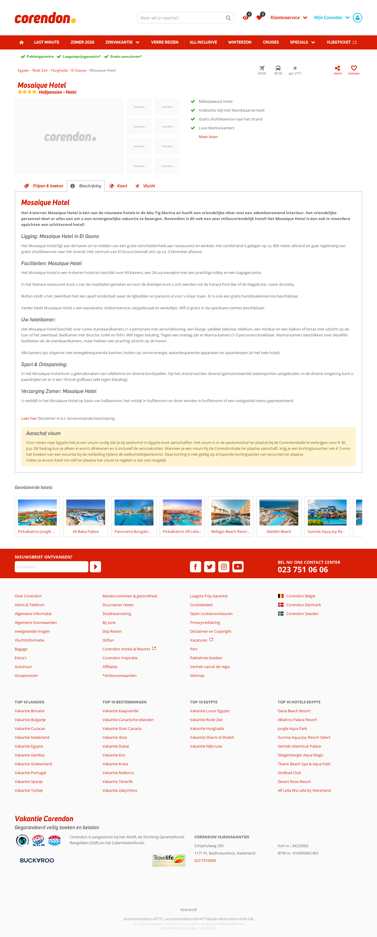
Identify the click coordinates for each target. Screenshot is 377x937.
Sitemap (197, 675)
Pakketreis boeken (206, 657)
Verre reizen (164, 42)
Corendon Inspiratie (120, 657)
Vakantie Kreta (115, 763)
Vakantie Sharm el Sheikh (212, 737)
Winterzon (240, 42)
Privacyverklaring (205, 622)
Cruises (271, 42)
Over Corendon (28, 596)
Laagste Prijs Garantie (209, 596)
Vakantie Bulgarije (30, 719)
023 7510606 (205, 860)
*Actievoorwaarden (119, 675)
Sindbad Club (289, 772)
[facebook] (195, 566)
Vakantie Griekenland (33, 763)
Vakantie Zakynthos (119, 790)
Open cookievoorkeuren (211, 613)
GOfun (108, 640)
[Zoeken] (228, 17)
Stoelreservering (116, 613)
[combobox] (185, 17)
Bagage (21, 649)
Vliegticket (339, 42)
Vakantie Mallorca (118, 772)
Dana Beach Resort (294, 710)
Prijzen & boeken (48, 186)
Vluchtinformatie (29, 640)
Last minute (46, 42)
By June (108, 622)
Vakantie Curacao (30, 728)
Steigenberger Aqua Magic (300, 755)
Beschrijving (90, 186)
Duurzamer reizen (118, 604)
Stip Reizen (112, 631)
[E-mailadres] (51, 566)
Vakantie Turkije (29, 790)
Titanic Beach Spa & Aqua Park (304, 763)
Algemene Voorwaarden (36, 622)
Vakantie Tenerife (117, 781)
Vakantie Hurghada (207, 728)
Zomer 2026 (82, 42)
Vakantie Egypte (29, 746)
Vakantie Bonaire (29, 710)
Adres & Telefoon (29, 604)
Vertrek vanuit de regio (210, 666)
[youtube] (238, 566)
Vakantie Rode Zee (206, 719)
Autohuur (23, 666)
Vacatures (198, 640)
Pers (194, 649)
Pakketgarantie (40, 56)
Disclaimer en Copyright (211, 631)
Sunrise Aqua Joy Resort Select (304, 737)
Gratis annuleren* (126, 56)
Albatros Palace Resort (297, 719)
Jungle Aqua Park (292, 728)
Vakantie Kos (113, 755)
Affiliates (110, 666)
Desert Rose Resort (294, 781)
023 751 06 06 (303, 569)
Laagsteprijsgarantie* (82, 56)
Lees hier (29, 418)
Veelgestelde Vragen (32, 631)
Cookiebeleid (201, 604)
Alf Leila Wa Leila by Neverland (304, 790)
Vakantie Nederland (32, 737)
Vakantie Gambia (29, 755)
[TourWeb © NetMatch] (189, 909)
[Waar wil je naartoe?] (185, 17)
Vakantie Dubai (115, 746)
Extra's (21, 657)
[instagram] (223, 566)
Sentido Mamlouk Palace (299, 746)
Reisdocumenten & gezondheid (129, 596)
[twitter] (209, 566)
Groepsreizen (26, 675)
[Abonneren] (95, 566)
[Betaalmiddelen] (36, 859)
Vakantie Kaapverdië (120, 710)
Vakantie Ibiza (114, 737)
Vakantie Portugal (30, 772)
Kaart (122, 186)
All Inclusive (203, 42)
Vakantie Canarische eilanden (128, 719)
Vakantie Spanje (29, 781)
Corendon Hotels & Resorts (126, 649)
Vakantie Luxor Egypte (209, 710)
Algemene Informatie (33, 613)
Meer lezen (208, 136)
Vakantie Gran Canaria (121, 728)
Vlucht (149, 186)
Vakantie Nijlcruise (206, 746)
